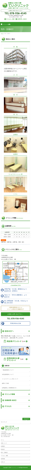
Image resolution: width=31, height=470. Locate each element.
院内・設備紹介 (4, 452)
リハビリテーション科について (10, 379)
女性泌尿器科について (8, 374)
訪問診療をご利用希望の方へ (9, 387)
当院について (4, 443)
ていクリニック (14, 467)
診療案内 (3, 446)
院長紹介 (3, 449)
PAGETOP (26, 418)
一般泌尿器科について (8, 370)
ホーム (2, 440)
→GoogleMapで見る (15, 285)
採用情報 (3, 458)
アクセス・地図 (4, 455)
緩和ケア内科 (5, 383)
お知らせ (3, 462)
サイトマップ (4, 422)
